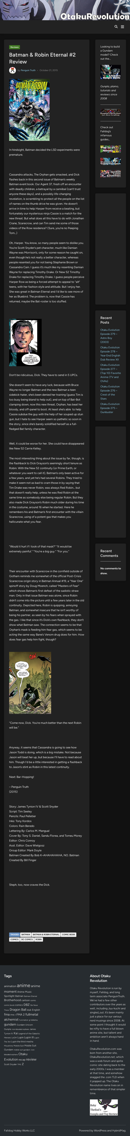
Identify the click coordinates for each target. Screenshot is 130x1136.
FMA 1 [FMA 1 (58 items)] (13, 1015)
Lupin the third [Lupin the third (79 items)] (18, 1041)
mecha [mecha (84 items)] (29, 1041)
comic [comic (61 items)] (33, 1000)
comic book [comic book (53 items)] (9, 1005)
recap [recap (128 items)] (22, 1059)
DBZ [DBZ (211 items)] (27, 1005)
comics (14, 939)
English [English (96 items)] (36, 1009)
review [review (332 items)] (31, 1059)
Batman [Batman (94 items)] (19, 996)
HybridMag (118, 1130)
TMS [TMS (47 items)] (19, 1064)
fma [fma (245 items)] (7, 1014)
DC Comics (27, 939)
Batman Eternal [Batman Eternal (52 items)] (30, 996)
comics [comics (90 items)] (19, 1005)
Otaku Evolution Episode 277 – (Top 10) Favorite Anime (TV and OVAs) (110, 373)
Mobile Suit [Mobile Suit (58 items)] (19, 1046)
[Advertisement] (110, 248)
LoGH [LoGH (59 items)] (14, 1037)
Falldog (103, 992)
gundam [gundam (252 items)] (10, 1024)
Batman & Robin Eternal (46, 934)
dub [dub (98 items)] (29, 1009)
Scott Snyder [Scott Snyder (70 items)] (10, 1064)
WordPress (100, 1130)
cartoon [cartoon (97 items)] (25, 1000)
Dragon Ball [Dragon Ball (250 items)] (18, 1009)
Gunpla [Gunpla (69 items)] (7, 1029)
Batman (25, 934)
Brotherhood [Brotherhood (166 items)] (12, 1000)
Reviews (14, 47)
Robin (39, 939)
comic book (68, 934)
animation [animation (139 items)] (10, 986)
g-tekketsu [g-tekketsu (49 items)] (33, 1020)
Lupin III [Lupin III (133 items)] (29, 1037)
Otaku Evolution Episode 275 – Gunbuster (110, 408)
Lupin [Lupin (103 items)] (20, 1037)
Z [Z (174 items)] (23, 1064)
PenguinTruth (116, 996)
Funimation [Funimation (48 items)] (23, 1020)
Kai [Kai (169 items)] (16, 1033)
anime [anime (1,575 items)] (23, 985)
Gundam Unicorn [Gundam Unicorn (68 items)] (25, 1024)
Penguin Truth (28, 70)
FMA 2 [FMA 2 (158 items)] (20, 1014)
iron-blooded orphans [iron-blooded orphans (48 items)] (20, 1029)
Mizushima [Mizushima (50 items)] (8, 1046)
